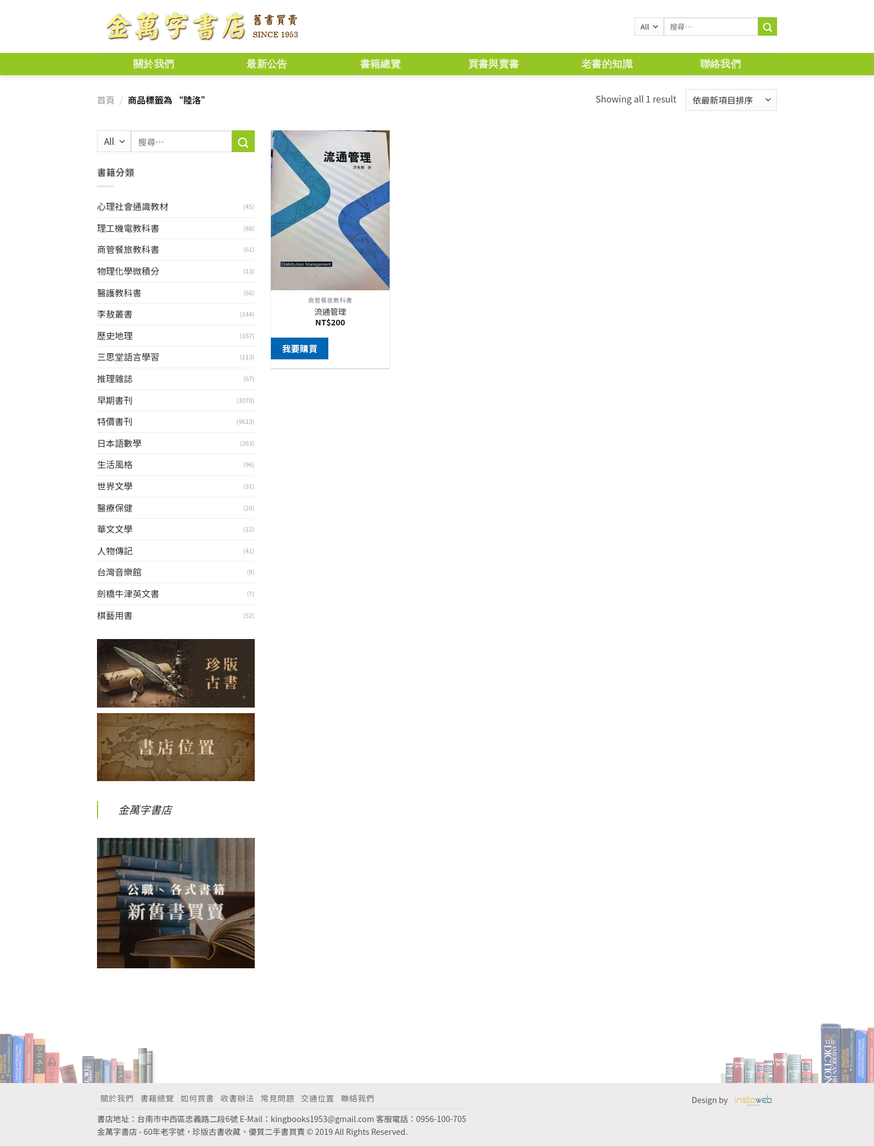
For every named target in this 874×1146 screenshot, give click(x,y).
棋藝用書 (115, 615)
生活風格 (115, 464)
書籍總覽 (380, 64)
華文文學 (115, 528)
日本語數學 (119, 443)
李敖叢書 (115, 313)
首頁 (106, 99)
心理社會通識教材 (132, 206)
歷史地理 (115, 335)
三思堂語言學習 (128, 356)
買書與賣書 (493, 64)
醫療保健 (115, 507)
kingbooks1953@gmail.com (323, 1118)
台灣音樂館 (119, 571)
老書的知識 (607, 64)
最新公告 (266, 64)
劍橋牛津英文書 (128, 593)
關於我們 (153, 64)
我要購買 (300, 348)
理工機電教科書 (128, 228)
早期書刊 (115, 400)
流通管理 (330, 311)
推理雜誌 (115, 378)
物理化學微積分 (128, 270)
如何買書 (197, 1098)
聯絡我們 (720, 64)
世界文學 (115, 485)
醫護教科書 (119, 292)
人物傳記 (115, 550)
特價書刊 (115, 421)
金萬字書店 (145, 809)
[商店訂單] (731, 100)
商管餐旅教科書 (128, 249)
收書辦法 (237, 1098)
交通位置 (317, 1098)
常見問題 (277, 1098)
